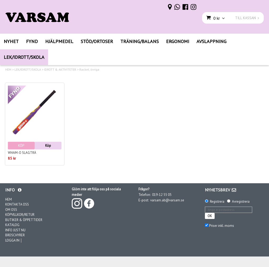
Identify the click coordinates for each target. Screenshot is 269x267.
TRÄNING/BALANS (139, 41)
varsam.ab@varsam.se (167, 200)
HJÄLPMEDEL (59, 41)
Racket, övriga (89, 69)
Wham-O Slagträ (22, 152)
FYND (32, 41)
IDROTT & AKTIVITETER (60, 69)
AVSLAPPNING (211, 41)
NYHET (11, 41)
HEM (8, 69)
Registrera (217, 201)
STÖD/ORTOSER (97, 41)
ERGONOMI (177, 41)
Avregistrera (241, 201)
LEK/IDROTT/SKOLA (24, 57)
